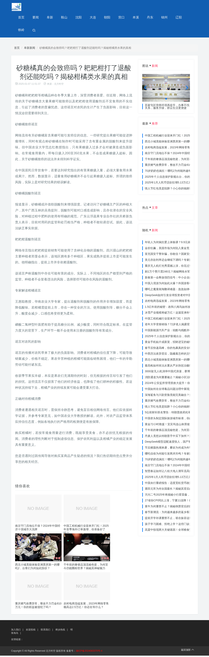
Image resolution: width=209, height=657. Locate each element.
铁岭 (188, 17)
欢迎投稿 (30, 631)
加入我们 (16, 631)
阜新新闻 (29, 49)
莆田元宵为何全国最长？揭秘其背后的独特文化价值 (177, 490)
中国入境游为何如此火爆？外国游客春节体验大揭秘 (177, 284)
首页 (21, 17)
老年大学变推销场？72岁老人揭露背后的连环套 (174, 325)
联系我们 (45, 631)
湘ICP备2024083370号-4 (89, 652)
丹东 (146, 17)
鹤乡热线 (60, 631)
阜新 (49, 17)
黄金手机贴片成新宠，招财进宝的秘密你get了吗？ (176, 343)
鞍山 (63, 17)
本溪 (132, 17)
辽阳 (174, 17)
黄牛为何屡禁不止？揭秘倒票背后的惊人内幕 (172, 507)
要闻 (35, 17)
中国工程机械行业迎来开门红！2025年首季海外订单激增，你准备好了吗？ (86, 531)
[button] (166, 100)
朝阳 (104, 17)
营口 (118, 17)
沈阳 (77, 17)
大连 (91, 17)
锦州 (160, 17)
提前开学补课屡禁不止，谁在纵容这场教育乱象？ (175, 519)
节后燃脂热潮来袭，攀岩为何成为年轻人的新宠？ (175, 449)
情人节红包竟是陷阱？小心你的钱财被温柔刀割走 (175, 189)
